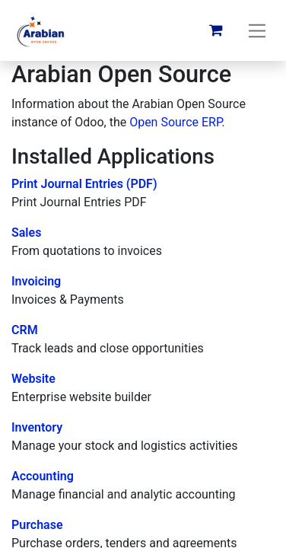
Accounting (42, 476)
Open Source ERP (175, 122)
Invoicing (36, 281)
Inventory (36, 427)
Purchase (37, 525)
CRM (24, 330)
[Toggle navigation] (257, 30)
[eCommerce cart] (216, 30)
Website (33, 378)
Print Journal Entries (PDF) (84, 184)
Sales (26, 232)
